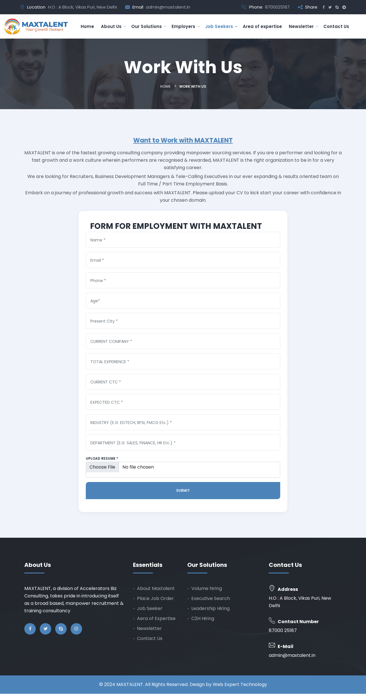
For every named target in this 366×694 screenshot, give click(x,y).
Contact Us (149, 638)
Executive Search (210, 598)
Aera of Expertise (156, 618)
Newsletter (149, 628)
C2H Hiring (202, 618)
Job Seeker (149, 608)
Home (165, 86)
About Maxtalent (156, 588)
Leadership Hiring (210, 608)
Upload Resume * (102, 459)
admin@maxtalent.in (168, 7)
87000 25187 (283, 630)
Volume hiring (206, 588)
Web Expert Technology (240, 684)
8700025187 (277, 7)
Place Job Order (155, 598)
